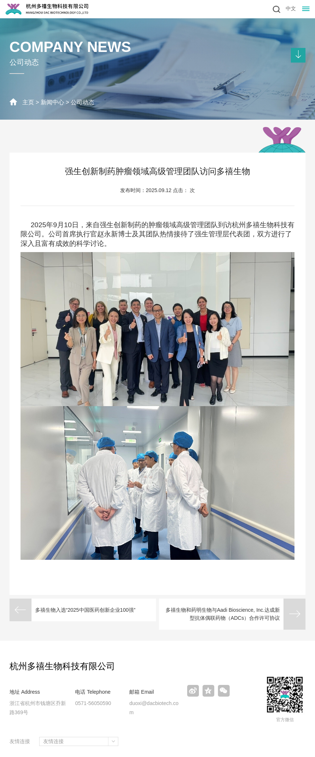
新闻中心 (52, 102)
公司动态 (82, 102)
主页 (28, 102)
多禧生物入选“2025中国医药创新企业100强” (85, 610)
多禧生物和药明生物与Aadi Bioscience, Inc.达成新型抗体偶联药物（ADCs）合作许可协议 (223, 614)
